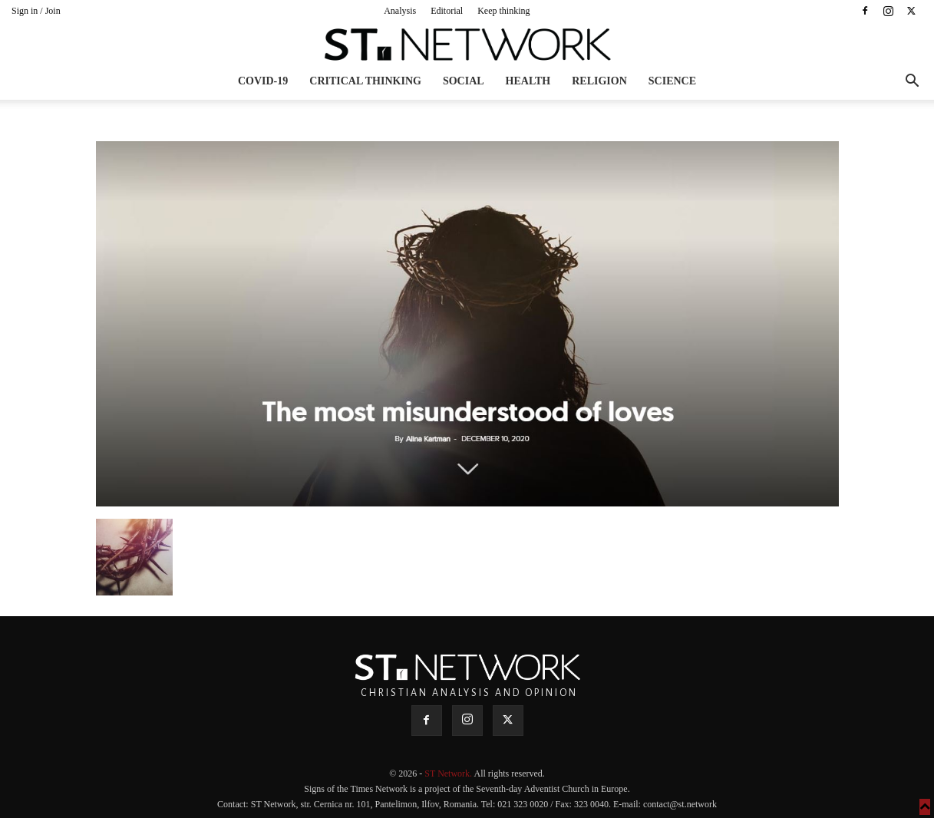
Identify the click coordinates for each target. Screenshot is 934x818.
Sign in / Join (36, 10)
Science (672, 81)
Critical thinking (365, 81)
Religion (599, 81)
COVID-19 (263, 81)
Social (463, 81)
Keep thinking (503, 10)
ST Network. (449, 773)
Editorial (447, 10)
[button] (911, 82)
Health (528, 81)
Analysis (400, 10)
